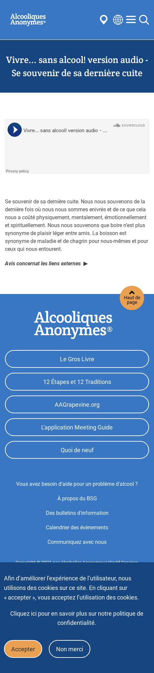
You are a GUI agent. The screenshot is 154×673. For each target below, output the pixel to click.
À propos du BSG (77, 498)
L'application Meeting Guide (77, 427)
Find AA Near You (105, 20)
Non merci (69, 649)
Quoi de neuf (77, 450)
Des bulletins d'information (77, 513)
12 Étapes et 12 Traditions (77, 381)
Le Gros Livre (77, 359)
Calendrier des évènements (77, 527)
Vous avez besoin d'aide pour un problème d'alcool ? (77, 484)
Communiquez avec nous (77, 542)
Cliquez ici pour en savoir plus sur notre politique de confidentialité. (76, 618)
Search (144, 20)
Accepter (23, 649)
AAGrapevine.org (77, 404)
